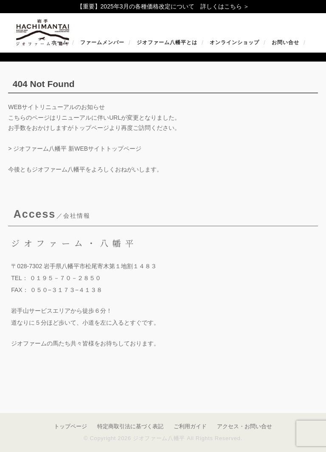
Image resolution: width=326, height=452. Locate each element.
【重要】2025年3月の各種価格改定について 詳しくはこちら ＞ (163, 6)
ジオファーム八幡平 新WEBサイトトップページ (77, 148)
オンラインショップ (234, 42)
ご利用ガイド (190, 426)
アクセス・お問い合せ (244, 426)
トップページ (70, 426)
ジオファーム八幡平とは (167, 42)
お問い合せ (285, 42)
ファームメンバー (102, 42)
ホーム (59, 42)
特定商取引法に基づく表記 (130, 426)
